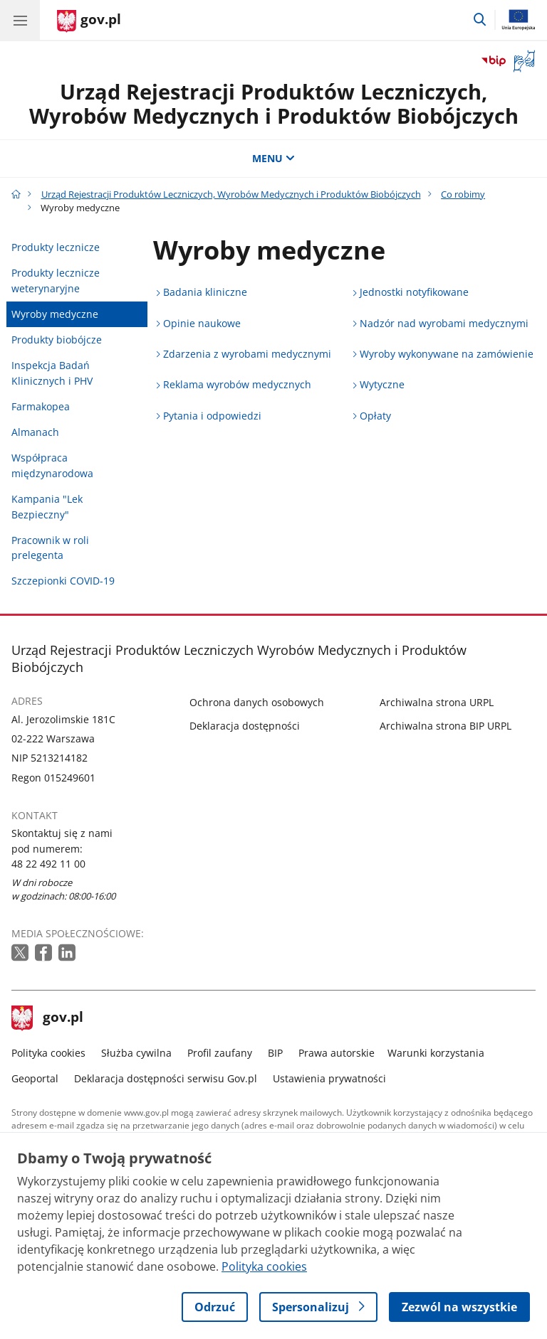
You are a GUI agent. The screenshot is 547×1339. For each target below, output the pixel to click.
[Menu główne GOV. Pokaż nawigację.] (20, 20)
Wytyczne (382, 384)
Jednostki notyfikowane (414, 292)
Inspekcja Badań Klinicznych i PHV (52, 373)
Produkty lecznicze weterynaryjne (55, 280)
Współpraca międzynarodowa (52, 465)
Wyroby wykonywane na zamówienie (446, 354)
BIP (275, 1053)
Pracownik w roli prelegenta (50, 547)
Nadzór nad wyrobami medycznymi (444, 323)
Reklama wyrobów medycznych (237, 384)
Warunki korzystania (435, 1053)
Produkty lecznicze (55, 247)
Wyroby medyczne (54, 314)
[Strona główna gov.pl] (89, 21)
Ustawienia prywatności (329, 1078)
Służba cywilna (136, 1053)
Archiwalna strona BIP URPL (445, 725)
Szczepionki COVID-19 (63, 580)
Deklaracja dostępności (244, 725)
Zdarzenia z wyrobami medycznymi (247, 354)
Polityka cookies (48, 1053)
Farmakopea (40, 406)
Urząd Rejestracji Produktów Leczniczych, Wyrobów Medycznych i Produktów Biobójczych (274, 104)
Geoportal (34, 1078)
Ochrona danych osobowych (256, 702)
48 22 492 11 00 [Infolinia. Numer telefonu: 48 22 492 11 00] (48, 863)
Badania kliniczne (205, 292)
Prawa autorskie (336, 1053)
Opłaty (375, 415)
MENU (273, 158)
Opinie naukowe (202, 323)
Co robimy (463, 194)
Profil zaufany (219, 1053)
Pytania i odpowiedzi (212, 415)
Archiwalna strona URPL (437, 702)
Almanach (35, 432)
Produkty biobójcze (56, 339)
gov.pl (47, 1018)
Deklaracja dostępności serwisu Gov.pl (165, 1078)
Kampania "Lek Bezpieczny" (47, 506)
